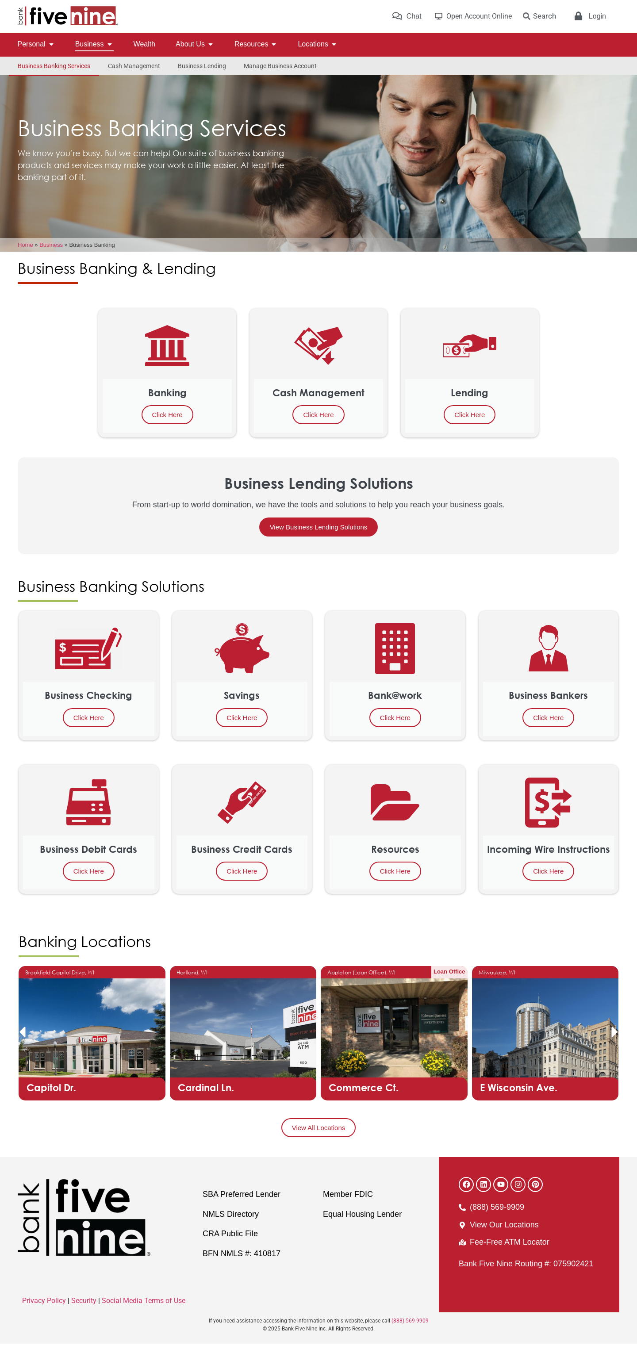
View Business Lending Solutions (319, 540)
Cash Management (134, 65)
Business (51, 258)
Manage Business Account (280, 65)
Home (25, 258)
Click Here (167, 428)
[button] (22, 1045)
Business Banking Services (54, 65)
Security (83, 1314)
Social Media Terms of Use (143, 1314)
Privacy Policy (44, 1314)
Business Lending (202, 65)
